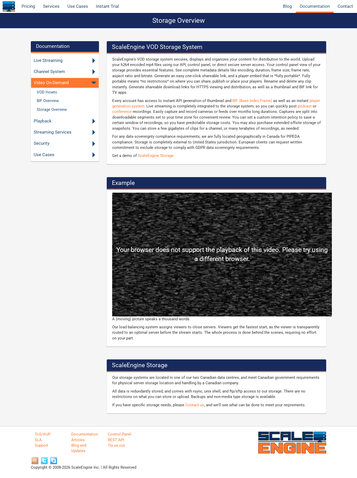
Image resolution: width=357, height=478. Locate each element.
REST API (116, 440)
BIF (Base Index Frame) (252, 100)
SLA (38, 440)
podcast (305, 106)
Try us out (116, 445)
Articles (78, 440)
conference (122, 111)
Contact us (194, 405)
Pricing (28, 6)
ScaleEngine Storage (156, 155)
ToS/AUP (43, 434)
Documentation (315, 6)
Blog (287, 6)
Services (51, 6)
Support (41, 445)
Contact (345, 6)
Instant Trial (107, 6)
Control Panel (119, 434)
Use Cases (77, 6)
